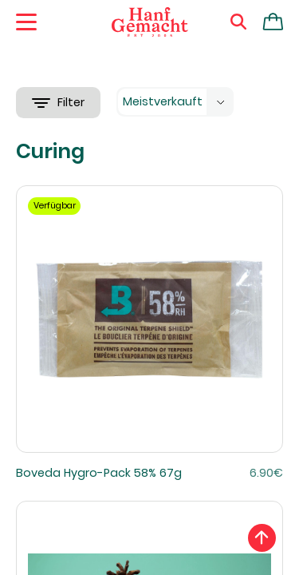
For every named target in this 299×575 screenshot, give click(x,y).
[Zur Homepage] (150, 22)
